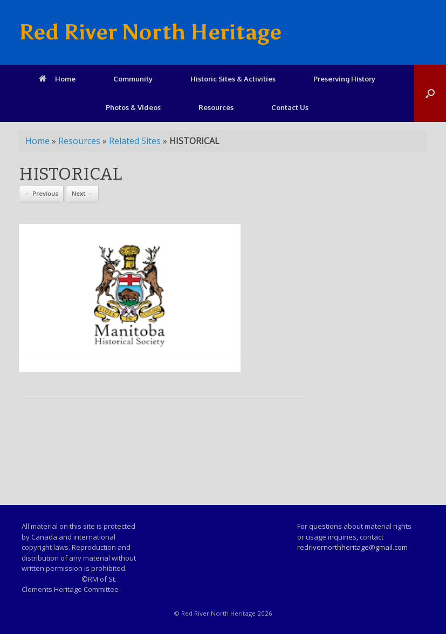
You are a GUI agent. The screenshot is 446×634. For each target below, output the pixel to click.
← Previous (41, 193)
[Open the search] (430, 93)
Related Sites (135, 141)
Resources (216, 107)
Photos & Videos (133, 107)
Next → (82, 193)
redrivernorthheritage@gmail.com (352, 547)
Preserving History (344, 78)
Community (133, 78)
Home (57, 78)
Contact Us (289, 107)
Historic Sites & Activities (233, 78)
